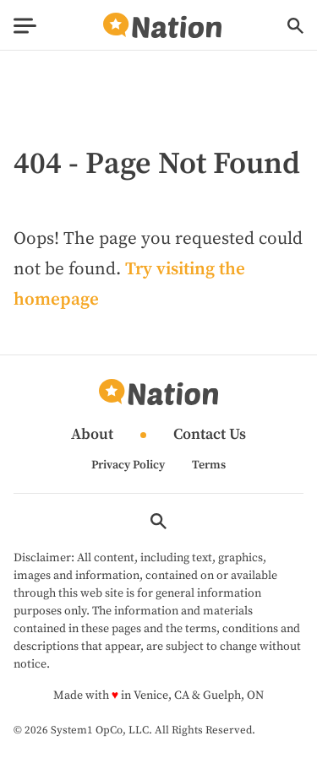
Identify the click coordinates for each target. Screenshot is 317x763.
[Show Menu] (25, 26)
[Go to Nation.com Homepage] (162, 26)
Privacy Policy (128, 465)
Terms (209, 465)
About (92, 435)
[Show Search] (295, 26)
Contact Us (209, 435)
